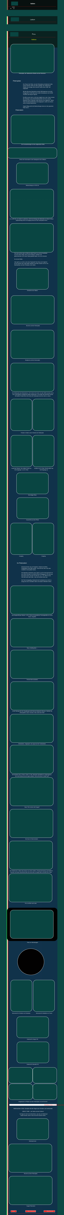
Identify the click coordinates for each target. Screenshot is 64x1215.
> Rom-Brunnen (49, 1211)
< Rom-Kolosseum (30, 1211)
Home (13, 1211)
